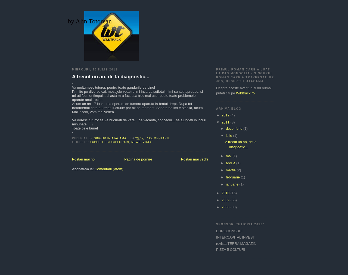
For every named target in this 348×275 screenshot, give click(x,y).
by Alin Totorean (90, 21)
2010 (226, 193)
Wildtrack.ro (245, 93)
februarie (233, 177)
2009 (226, 200)
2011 (226, 122)
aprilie (231, 163)
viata (147, 142)
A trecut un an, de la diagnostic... (110, 76)
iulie (229, 136)
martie (231, 170)
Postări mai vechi (194, 159)
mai (229, 156)
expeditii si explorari (109, 142)
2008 (226, 207)
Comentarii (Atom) (109, 169)
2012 (226, 115)
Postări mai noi (83, 159)
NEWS (136, 142)
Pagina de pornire (138, 159)
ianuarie (233, 184)
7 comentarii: (158, 138)
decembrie (234, 128)
